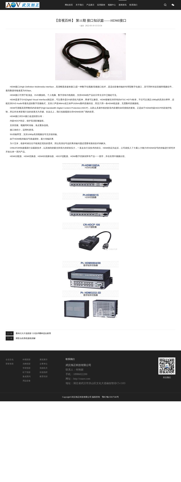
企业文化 (10, 359)
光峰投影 (27, 364)
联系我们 (133, 5)
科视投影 (27, 359)
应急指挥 (44, 372)
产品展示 (90, 5)
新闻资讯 (123, 5)
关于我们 (80, 5)
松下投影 (27, 372)
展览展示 (44, 359)
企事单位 (44, 364)
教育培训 (44, 376)
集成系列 (27, 376)
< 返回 (81, 25)
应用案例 (101, 5)
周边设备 (27, 381)
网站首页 (69, 5)
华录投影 (27, 368)
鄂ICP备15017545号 (110, 397)
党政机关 (44, 368)
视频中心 (112, 5)
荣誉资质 (10, 364)
